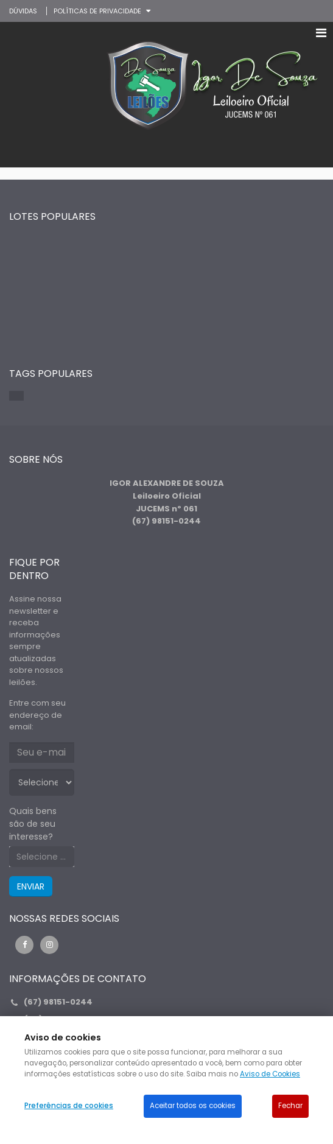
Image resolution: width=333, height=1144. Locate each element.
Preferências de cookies (68, 1106)
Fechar (290, 1106)
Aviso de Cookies (270, 1074)
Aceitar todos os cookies (193, 1106)
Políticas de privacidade (97, 11)
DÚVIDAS (23, 11)
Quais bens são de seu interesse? (33, 824)
